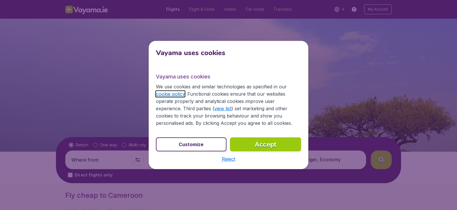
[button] (228, 159)
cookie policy (170, 94)
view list (222, 108)
